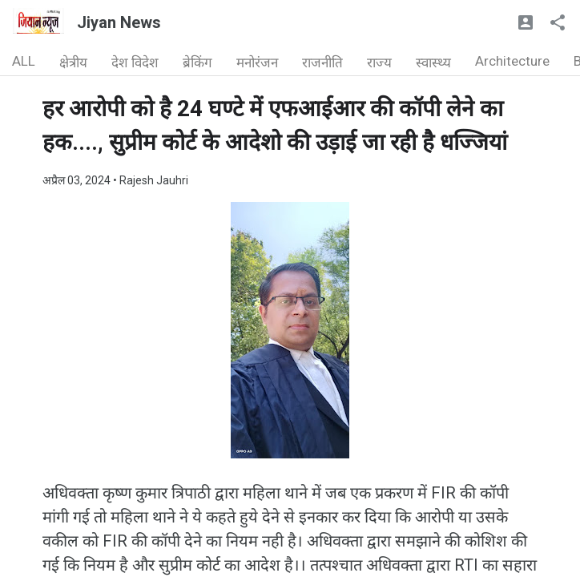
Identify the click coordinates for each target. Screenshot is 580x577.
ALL (23, 61)
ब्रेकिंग (197, 62)
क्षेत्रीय (73, 62)
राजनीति (322, 62)
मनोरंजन (257, 62)
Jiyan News (119, 22)
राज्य (379, 62)
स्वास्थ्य (433, 62)
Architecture (512, 61)
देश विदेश (135, 62)
